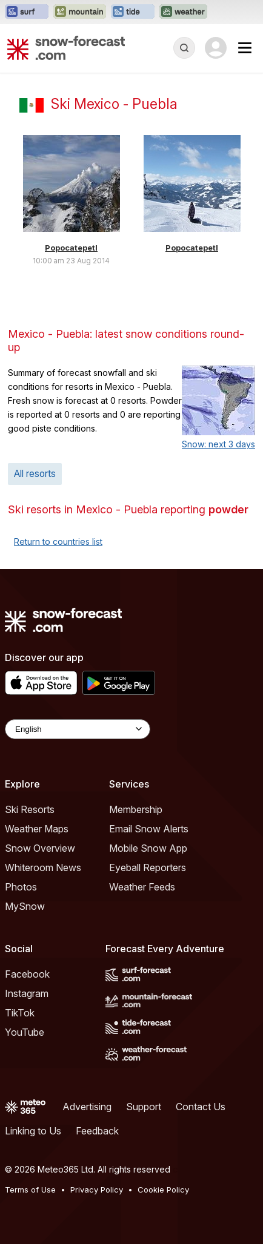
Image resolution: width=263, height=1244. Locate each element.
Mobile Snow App (148, 848)
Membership (135, 809)
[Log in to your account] (216, 48)
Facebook (27, 974)
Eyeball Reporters (147, 867)
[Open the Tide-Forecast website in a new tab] (133, 12)
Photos (21, 887)
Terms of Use (30, 1189)
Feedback (97, 1131)
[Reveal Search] (184, 48)
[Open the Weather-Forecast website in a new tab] (183, 12)
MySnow (25, 906)
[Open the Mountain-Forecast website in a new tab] (79, 12)
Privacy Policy (96, 1189)
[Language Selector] (77, 729)
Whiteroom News (43, 867)
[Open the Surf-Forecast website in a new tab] (26, 12)
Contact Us (200, 1107)
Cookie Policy (163, 1189)
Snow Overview (40, 848)
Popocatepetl (71, 247)
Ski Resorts (30, 809)
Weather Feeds (142, 887)
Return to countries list (58, 541)
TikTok (20, 1013)
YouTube (24, 1032)
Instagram (26, 993)
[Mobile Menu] (245, 48)
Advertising (87, 1107)
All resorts (35, 473)
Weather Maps (36, 829)
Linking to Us (33, 1131)
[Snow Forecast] (66, 48)
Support (143, 1107)
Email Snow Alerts (148, 829)
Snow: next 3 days (218, 444)
